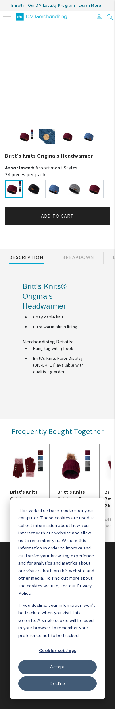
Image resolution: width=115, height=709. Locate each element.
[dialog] (57, 598)
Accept (57, 666)
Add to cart (57, 216)
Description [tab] (26, 257)
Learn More (90, 5)
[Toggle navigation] (7, 16)
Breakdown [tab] (78, 257)
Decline (57, 683)
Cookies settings (57, 650)
